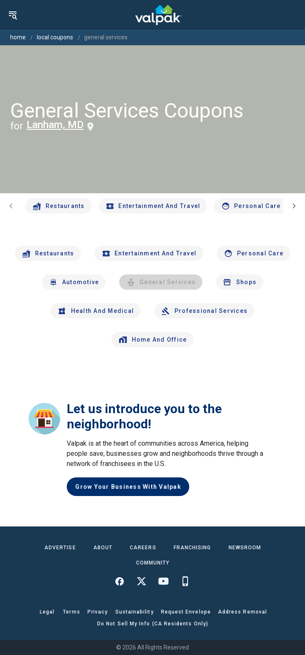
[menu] (13, 15)
